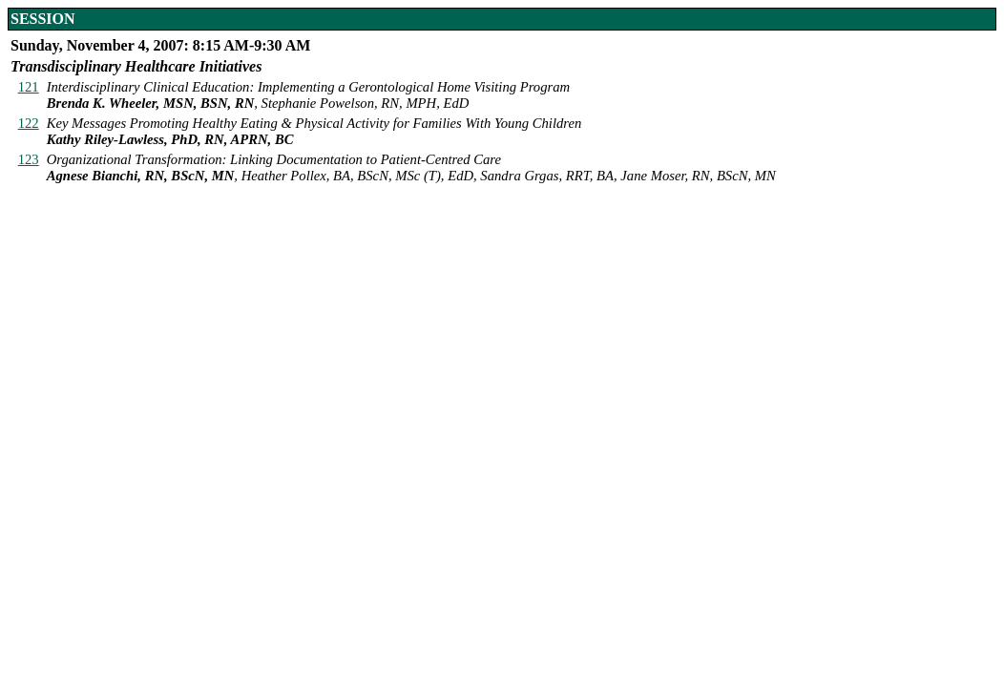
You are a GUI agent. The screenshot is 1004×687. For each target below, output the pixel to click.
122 (28, 123)
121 (28, 86)
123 (28, 159)
